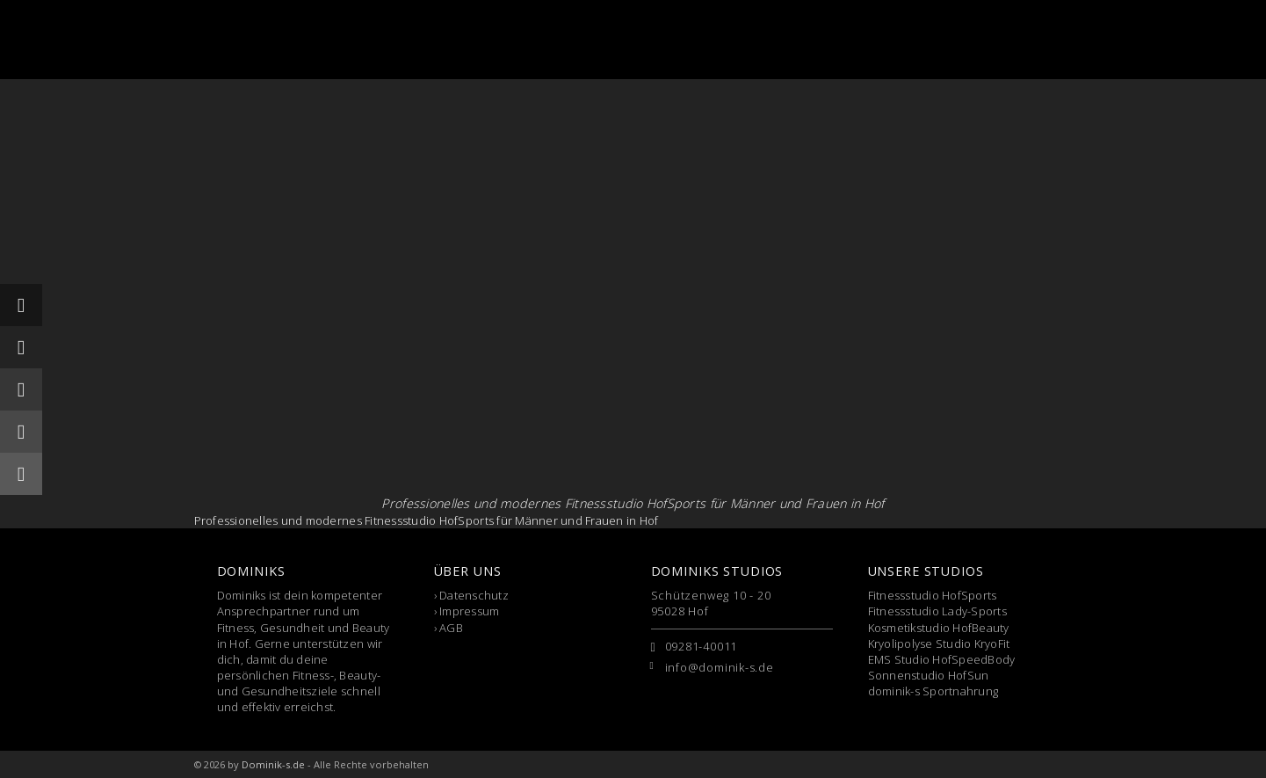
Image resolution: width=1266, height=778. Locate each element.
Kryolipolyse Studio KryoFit (939, 643)
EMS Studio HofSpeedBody (942, 659)
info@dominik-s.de (719, 667)
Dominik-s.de (273, 764)
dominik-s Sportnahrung (933, 691)
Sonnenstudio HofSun (928, 675)
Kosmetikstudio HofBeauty (938, 628)
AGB (451, 628)
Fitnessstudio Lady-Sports (938, 611)
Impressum (469, 611)
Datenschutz (474, 595)
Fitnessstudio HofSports (932, 595)
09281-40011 (701, 646)
